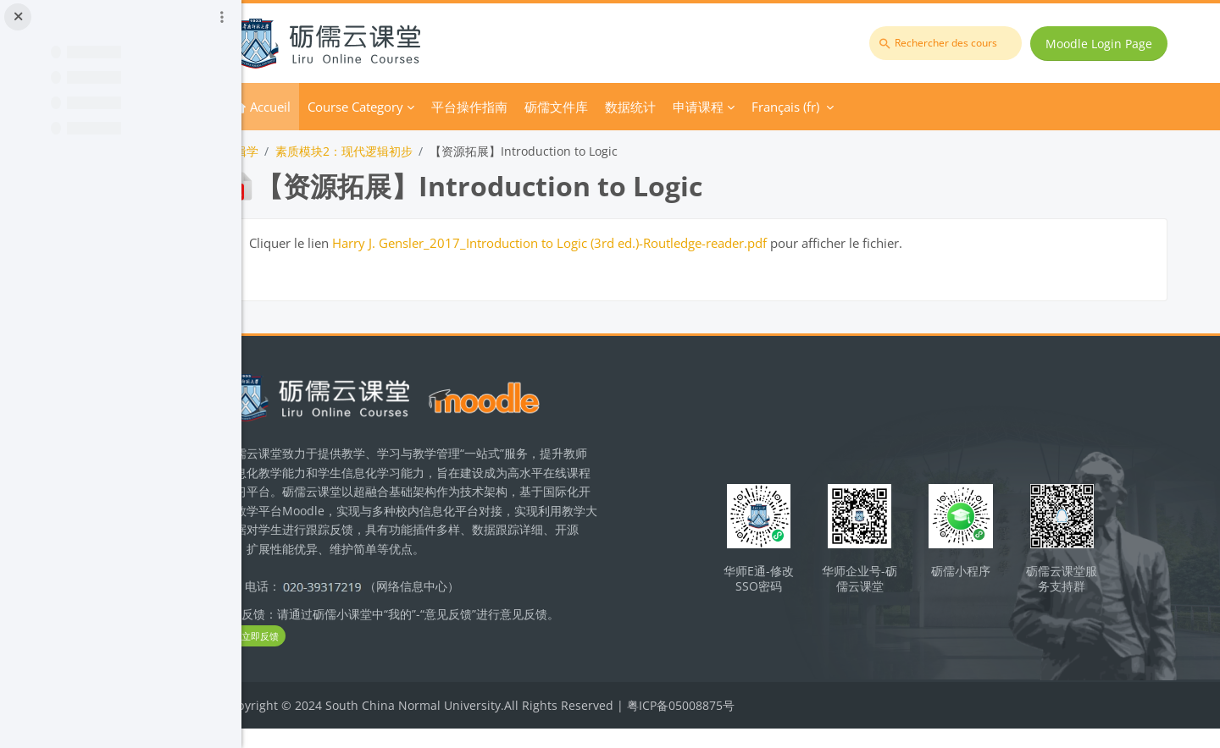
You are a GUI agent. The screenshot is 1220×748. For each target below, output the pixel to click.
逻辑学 (308, 151)
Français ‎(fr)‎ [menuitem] (853, 106)
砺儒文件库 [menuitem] (624, 106)
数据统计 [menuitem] (698, 106)
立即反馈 (322, 655)
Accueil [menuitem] (338, 106)
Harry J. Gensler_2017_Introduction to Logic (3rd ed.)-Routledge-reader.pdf (617, 242)
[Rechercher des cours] (949, 43)
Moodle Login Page (1102, 44)
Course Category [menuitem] (423, 106)
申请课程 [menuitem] (765, 106)
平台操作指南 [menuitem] (537, 106)
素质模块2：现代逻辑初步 (411, 151)
